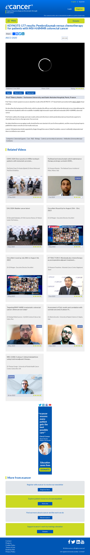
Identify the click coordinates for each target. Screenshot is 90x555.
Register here (45, 489)
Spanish (82, 2)
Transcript (30, 93)
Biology (37, 139)
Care (28, 139)
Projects (9, 543)
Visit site (45, 504)
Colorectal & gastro (20, 139)
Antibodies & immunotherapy (73, 139)
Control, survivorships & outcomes (52, 139)
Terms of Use (10, 547)
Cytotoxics (9, 141)
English (73, 2)
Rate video (18, 93)
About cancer (45, 517)
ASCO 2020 (76, 102)
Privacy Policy (10, 552)
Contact (8, 541)
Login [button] (70, 9)
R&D (32, 139)
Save (8, 93)
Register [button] (79, 9)
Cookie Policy (10, 545)
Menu (11, 20)
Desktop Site (10, 549)
